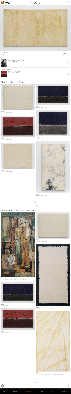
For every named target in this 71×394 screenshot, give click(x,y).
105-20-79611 (20, 386)
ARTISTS (15, 392)
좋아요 (64, 53)
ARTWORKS (28, 392)
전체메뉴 (68, 2)
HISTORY (52, 392)
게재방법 (64, 392)
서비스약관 (33, 384)
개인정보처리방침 (24, 384)
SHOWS (41, 392)
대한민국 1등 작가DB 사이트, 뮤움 (9, 384)
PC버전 (39, 384)
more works (35, 201)
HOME (5, 392)
